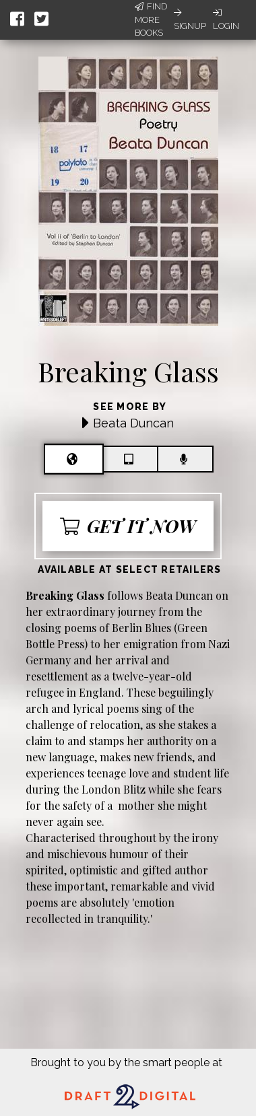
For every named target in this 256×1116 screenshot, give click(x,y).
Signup (190, 19)
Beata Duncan (133, 423)
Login (226, 19)
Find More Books (151, 19)
